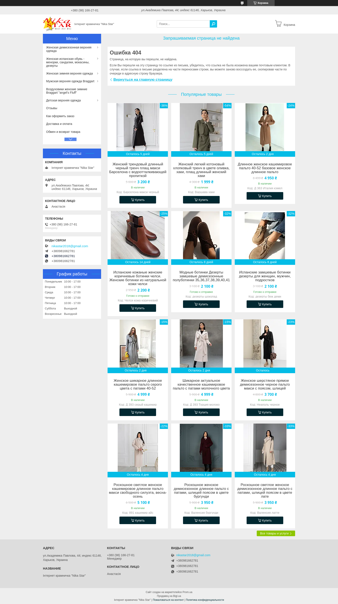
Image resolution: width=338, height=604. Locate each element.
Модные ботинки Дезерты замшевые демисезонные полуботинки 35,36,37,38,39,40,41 (201, 276)
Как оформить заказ (60, 116)
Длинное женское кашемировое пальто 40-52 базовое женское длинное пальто (265, 168)
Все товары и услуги (274, 533)
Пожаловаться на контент (168, 599)
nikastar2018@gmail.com (70, 246)
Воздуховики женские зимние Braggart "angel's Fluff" (66, 90)
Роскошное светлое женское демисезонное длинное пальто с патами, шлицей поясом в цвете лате (265, 490)
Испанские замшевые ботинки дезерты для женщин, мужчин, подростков (265, 276)
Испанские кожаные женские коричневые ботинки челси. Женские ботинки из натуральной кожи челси (137, 278)
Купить (140, 200)
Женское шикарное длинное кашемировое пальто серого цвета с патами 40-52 (138, 384)
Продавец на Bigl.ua (169, 596)
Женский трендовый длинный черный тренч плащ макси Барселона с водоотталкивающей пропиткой (137, 170)
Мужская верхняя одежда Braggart (70, 81)
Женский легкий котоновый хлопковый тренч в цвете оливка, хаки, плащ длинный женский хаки (201, 170)
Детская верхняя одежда (63, 100)
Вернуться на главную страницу (142, 80)
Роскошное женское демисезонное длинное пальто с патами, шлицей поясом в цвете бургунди (201, 490)
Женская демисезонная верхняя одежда (68, 49)
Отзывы (51, 108)
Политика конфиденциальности (205, 599)
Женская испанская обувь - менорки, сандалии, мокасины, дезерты (67, 62)
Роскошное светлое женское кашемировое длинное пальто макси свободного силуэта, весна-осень (138, 490)
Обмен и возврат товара (63, 132)
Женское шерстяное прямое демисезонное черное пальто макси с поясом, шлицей (265, 384)
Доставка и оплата (59, 124)
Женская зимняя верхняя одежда (69, 73)
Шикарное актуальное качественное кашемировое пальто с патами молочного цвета (201, 384)
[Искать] (213, 24)
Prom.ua (187, 592)
